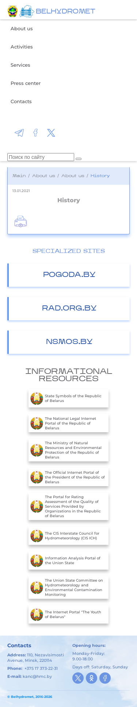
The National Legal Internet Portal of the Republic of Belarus (63, 423)
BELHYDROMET (65, 11)
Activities (22, 47)
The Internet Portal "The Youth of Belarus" (65, 614)
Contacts (21, 101)
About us (22, 28)
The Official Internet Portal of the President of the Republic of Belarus (67, 477)
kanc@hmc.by (37, 676)
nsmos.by (69, 342)
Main (19, 176)
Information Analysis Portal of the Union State (65, 560)
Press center (26, 83)
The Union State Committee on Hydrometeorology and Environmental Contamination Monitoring (66, 587)
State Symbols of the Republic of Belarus (66, 398)
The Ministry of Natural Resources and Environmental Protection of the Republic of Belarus (66, 450)
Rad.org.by (69, 308)
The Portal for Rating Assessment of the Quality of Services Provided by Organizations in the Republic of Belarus (65, 506)
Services (20, 65)
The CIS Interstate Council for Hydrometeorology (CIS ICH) (64, 535)
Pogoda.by (69, 275)
